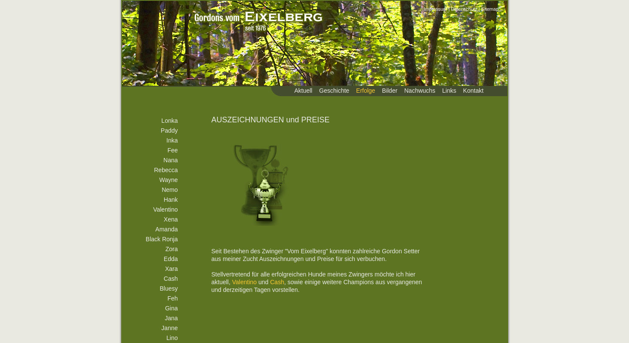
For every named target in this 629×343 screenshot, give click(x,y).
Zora (172, 249)
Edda (171, 258)
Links (449, 90)
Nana (170, 160)
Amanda (166, 229)
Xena (171, 219)
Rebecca (166, 170)
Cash (171, 278)
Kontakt (473, 90)
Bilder (390, 90)
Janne (169, 328)
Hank (171, 199)
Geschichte (334, 90)
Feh (172, 298)
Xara (171, 268)
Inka (172, 140)
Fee (172, 150)
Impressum (435, 9)
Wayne (168, 179)
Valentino (165, 209)
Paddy (169, 130)
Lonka (169, 120)
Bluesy (169, 288)
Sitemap (489, 9)
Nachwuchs (419, 90)
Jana (171, 318)
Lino (172, 337)
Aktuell (303, 90)
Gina (171, 308)
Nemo (170, 189)
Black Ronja (162, 239)
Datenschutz (464, 9)
